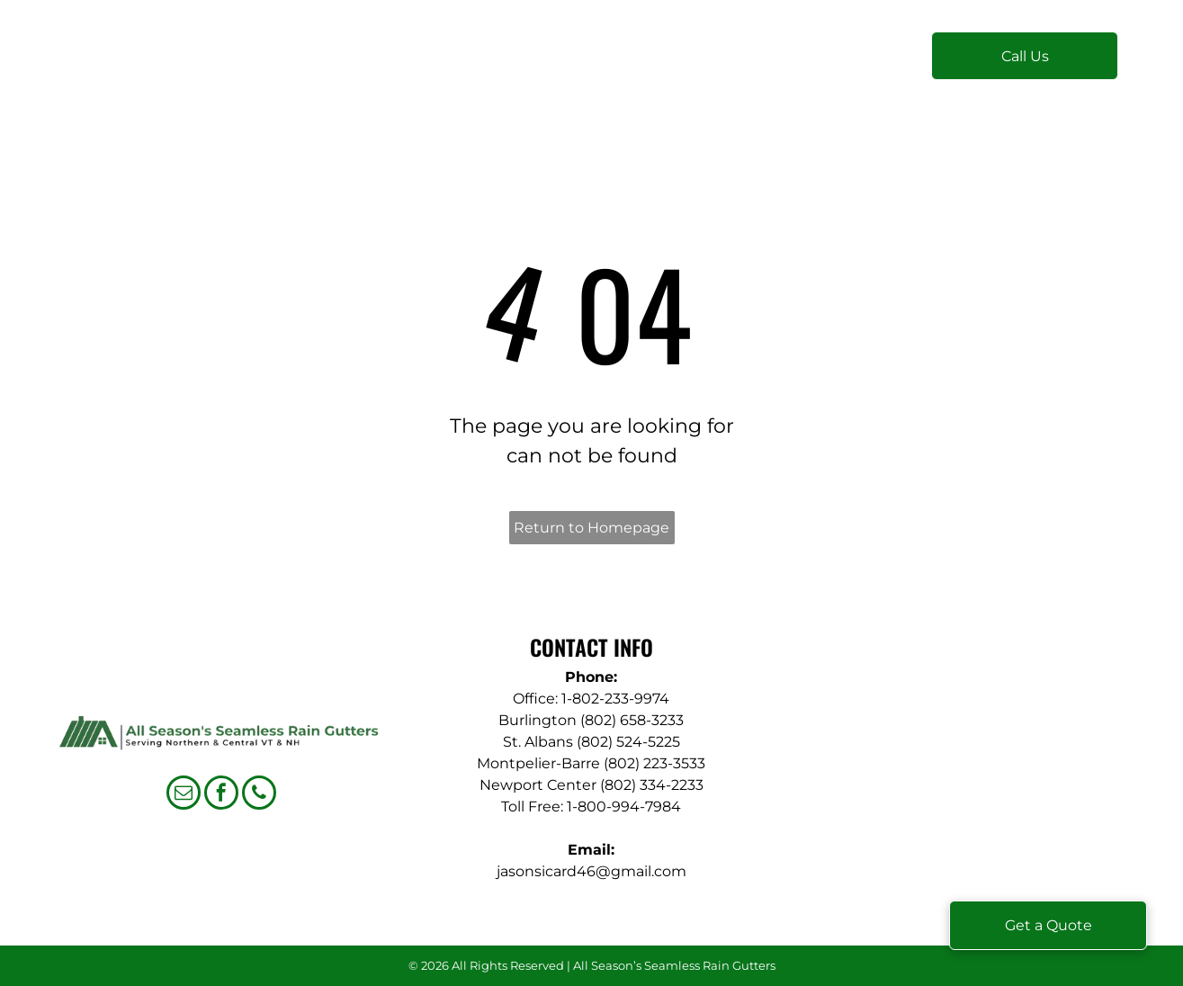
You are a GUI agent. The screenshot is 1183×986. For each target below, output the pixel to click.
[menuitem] (384, 64)
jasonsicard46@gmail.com (591, 871)
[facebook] (221, 794)
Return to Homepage (591, 527)
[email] (183, 794)
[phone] (259, 794)
